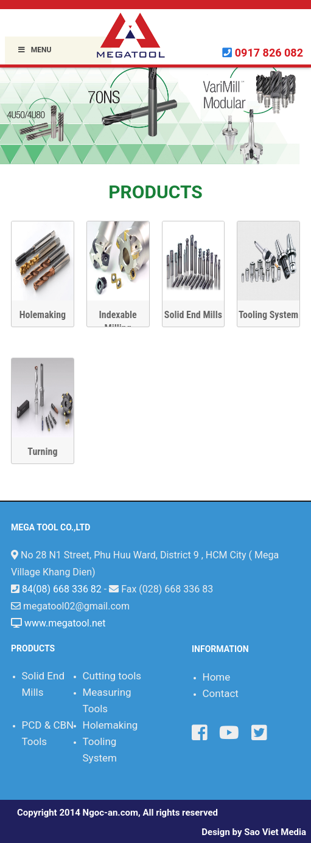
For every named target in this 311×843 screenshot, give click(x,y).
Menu (34, 50)
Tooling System (268, 315)
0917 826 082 (269, 52)
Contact (221, 693)
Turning (42, 451)
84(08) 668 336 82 (62, 589)
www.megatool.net (65, 623)
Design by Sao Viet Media (253, 832)
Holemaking (42, 315)
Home (217, 677)
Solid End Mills (193, 315)
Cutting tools (112, 676)
